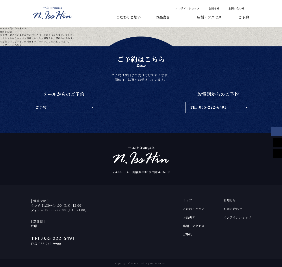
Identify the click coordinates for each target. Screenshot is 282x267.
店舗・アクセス (193, 226)
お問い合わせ (236, 8)
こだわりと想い (193, 209)
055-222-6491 (58, 238)
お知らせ (214, 8)
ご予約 (187, 234)
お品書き (189, 217)
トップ (187, 200)
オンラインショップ (187, 8)
